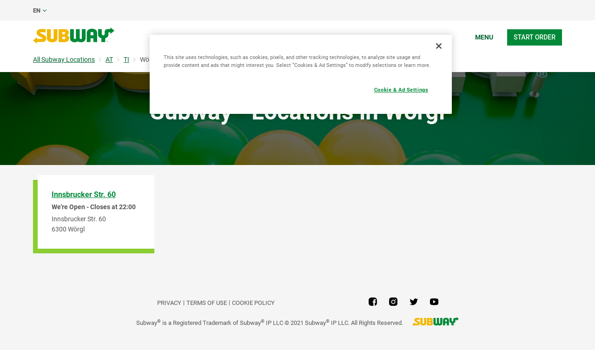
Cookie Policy (253, 302)
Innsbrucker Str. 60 (84, 194)
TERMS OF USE (206, 302)
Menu (484, 37)
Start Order (534, 37)
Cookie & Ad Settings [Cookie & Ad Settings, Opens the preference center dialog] (401, 89)
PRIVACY (169, 302)
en (36, 10)
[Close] (439, 46)
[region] (301, 74)
